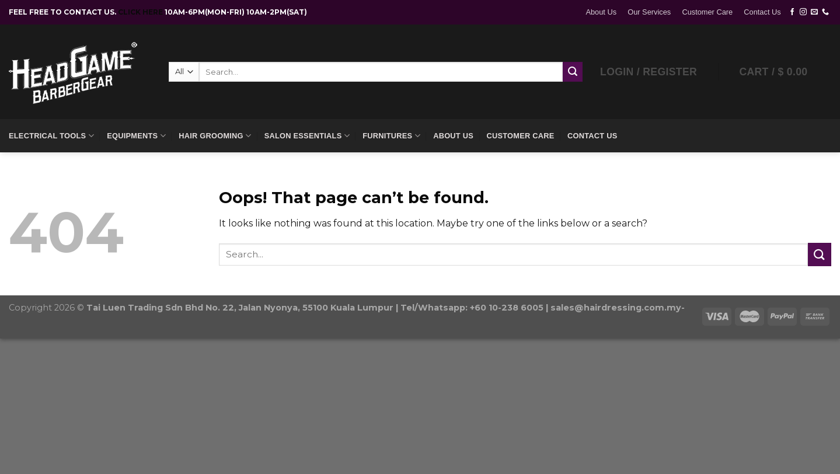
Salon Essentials (307, 135)
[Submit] (819, 254)
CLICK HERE (141, 12)
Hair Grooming (215, 135)
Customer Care (707, 12)
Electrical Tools (51, 135)
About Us (600, 12)
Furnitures (391, 135)
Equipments (136, 135)
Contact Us (762, 12)
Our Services (649, 12)
